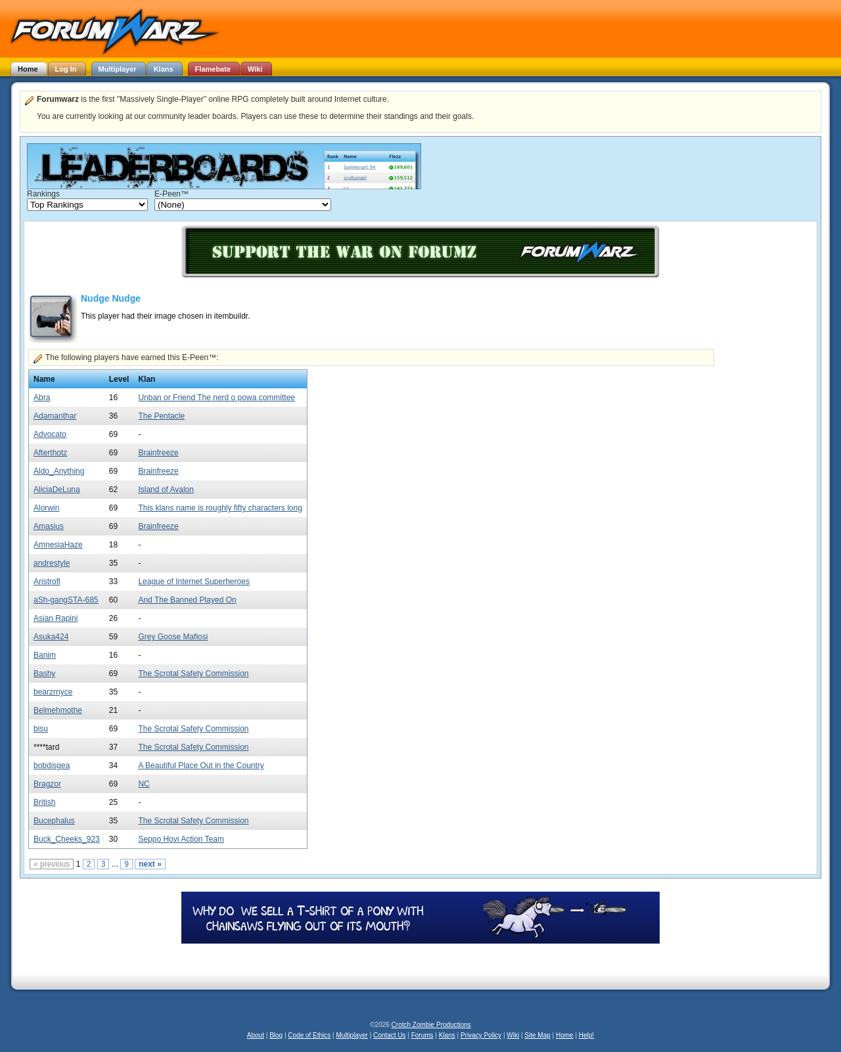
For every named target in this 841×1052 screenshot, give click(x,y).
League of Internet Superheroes (193, 581)
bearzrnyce (53, 692)
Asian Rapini (56, 618)
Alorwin (46, 508)
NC (143, 784)
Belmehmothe (58, 710)
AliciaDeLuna (57, 489)
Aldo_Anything (59, 471)
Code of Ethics (309, 1035)
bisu (41, 728)
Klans (447, 1035)
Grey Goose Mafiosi (173, 636)
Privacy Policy (481, 1035)
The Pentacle (161, 416)
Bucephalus (54, 820)
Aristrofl (47, 581)
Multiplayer (352, 1035)
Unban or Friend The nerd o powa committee (216, 397)
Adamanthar (55, 416)
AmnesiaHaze (58, 544)
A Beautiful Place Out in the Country (200, 765)
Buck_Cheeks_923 (67, 839)
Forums (422, 1035)
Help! (586, 1035)
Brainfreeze (158, 452)
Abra (42, 397)
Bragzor (47, 784)
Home (565, 1035)
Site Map (537, 1035)
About (255, 1035)
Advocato (50, 434)
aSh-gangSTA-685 (66, 600)
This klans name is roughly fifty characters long (220, 508)
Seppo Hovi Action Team (181, 839)
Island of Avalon (166, 489)
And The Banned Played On (187, 600)
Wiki (513, 1035)
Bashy (44, 673)
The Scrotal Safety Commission (193, 673)
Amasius (49, 526)
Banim (45, 655)
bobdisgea (52, 765)
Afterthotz (50, 452)
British (44, 802)
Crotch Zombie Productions (431, 1024)
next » (150, 864)
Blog (276, 1035)
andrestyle (52, 563)
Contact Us (389, 1035)
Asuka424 (51, 636)
